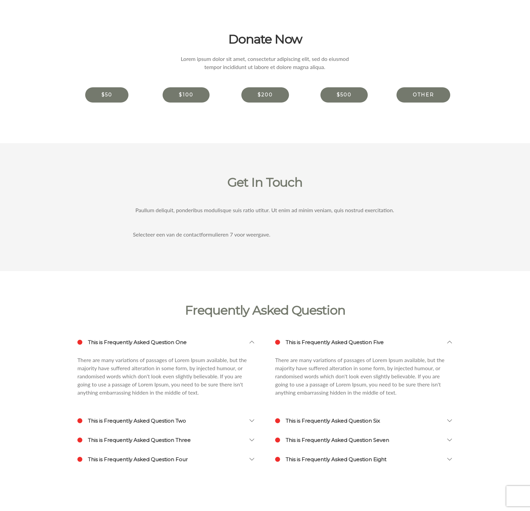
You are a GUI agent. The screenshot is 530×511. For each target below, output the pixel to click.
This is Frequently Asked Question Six (327, 421)
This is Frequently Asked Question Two (131, 421)
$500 (344, 95)
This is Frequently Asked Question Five (329, 342)
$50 (106, 95)
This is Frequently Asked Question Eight (330, 459)
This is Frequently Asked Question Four (132, 459)
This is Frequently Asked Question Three (134, 440)
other (423, 95)
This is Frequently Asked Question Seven (332, 440)
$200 (265, 95)
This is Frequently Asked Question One (132, 342)
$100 (186, 95)
